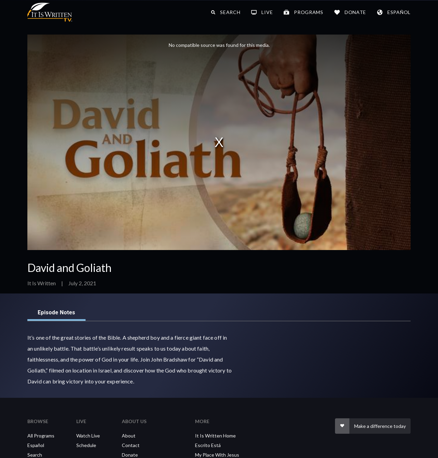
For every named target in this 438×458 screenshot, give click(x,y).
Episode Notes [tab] (56, 312)
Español (35, 445)
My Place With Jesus (217, 455)
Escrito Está (208, 445)
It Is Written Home (215, 436)
